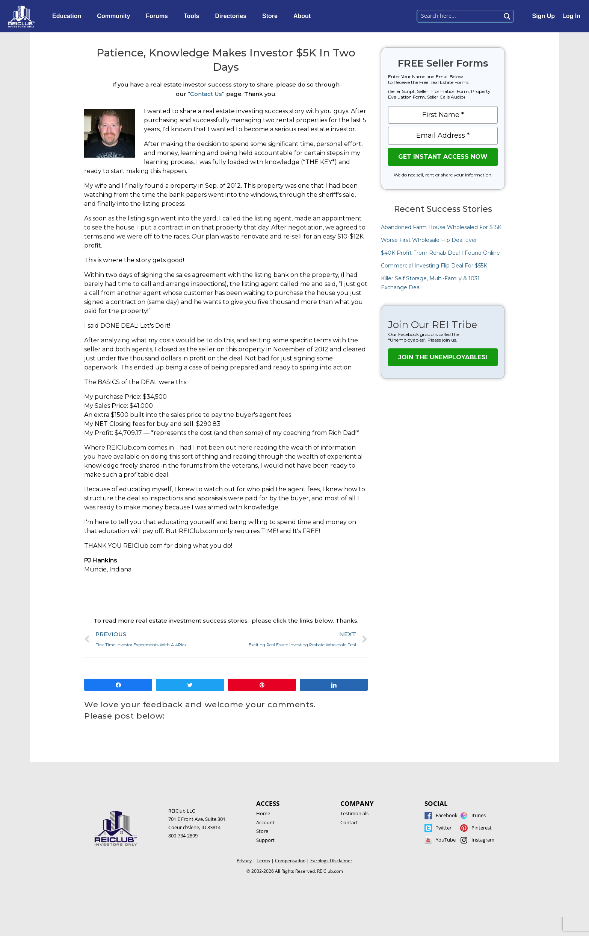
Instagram (482, 839)
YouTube (446, 839)
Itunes (478, 815)
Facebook (447, 815)
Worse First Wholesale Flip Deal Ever (429, 240)
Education (68, 16)
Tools (193, 16)
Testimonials (354, 813)
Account (265, 822)
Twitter (444, 827)
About (303, 16)
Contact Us (206, 93)
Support (265, 840)
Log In (571, 16)
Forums (159, 16)
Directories (232, 16)
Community (115, 16)
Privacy (244, 860)
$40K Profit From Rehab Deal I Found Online (440, 252)
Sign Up (543, 16)
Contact (349, 822)
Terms (263, 860)
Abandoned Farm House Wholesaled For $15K (441, 227)
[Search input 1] (459, 15)
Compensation (290, 860)
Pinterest (481, 827)
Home (263, 813)
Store (271, 16)
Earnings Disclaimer (331, 860)
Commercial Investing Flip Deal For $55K (434, 265)
